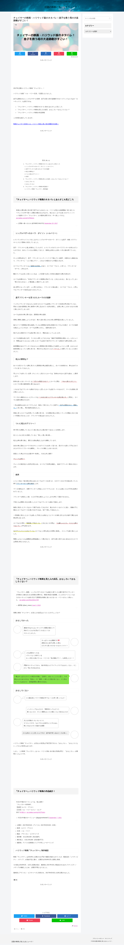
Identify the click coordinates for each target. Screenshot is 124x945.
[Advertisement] (45, 73)
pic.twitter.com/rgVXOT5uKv (36, 814)
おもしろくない (29, 185)
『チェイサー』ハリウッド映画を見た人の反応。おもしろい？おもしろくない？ (46, 180)
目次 (43, 160)
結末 (26, 177)
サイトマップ (108, 940)
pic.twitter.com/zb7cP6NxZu (25, 219)
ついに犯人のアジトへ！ (32, 174)
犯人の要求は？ (29, 172)
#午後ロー (23, 814)
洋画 (15, 881)
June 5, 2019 (36, 607)
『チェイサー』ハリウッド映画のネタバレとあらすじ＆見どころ (42, 164)
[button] (109, 18)
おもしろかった (29, 182)
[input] (97, 18)
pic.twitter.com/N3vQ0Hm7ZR (29, 601)
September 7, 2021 (55, 819)
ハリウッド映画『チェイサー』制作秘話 (36, 190)
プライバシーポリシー (97, 940)
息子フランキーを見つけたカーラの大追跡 (37, 169)
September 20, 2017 (51, 225)
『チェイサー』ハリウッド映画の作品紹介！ (36, 187)
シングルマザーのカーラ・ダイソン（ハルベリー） (40, 166)
